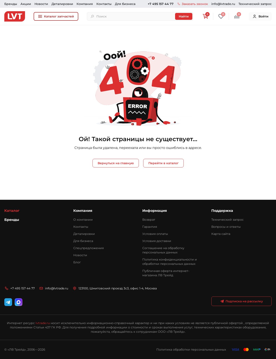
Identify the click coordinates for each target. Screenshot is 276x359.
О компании (83, 220)
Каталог (11, 211)
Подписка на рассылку (241, 301)
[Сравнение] (236, 16)
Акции (25, 4)
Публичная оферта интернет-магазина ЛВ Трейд (165, 273)
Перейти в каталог (163, 163)
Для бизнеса (125, 4)
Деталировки (62, 4)
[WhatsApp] (18, 302)
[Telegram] (8, 302)
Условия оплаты (155, 234)
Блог (77, 262)
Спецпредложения (88, 248)
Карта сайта (220, 234)
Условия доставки (156, 241)
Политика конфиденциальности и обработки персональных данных (169, 262)
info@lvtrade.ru (223, 4)
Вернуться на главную (116, 163)
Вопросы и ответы (226, 227)
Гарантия (149, 227)
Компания (85, 4)
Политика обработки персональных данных (191, 349)
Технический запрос (255, 4)
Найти (184, 16)
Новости (41, 4)
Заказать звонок (192, 4)
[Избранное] (221, 16)
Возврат (148, 220)
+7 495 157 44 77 (161, 4)
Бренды (10, 4)
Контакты (103, 4)
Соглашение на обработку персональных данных (163, 250)
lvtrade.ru (43, 323)
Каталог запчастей (56, 16)
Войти (260, 16)
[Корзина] (205, 16)
